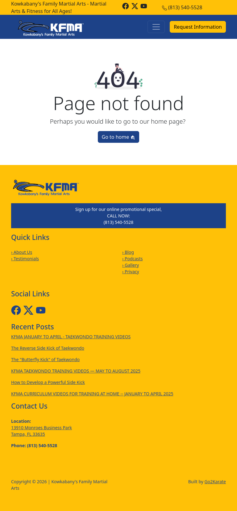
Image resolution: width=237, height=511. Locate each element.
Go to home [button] (118, 137)
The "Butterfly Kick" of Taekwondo (45, 359)
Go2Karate (215, 481)
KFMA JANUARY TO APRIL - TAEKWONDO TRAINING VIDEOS (71, 337)
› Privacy (130, 271)
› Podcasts (132, 259)
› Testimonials (25, 259)
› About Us (21, 252)
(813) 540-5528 (185, 7)
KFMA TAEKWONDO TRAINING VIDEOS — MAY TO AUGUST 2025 (75, 371)
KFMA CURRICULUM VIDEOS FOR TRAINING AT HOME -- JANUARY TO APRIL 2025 (92, 394)
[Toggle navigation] (156, 27)
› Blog (128, 252)
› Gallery (130, 265)
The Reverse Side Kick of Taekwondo (47, 348)
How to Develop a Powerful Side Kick (48, 382)
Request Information (198, 26)
